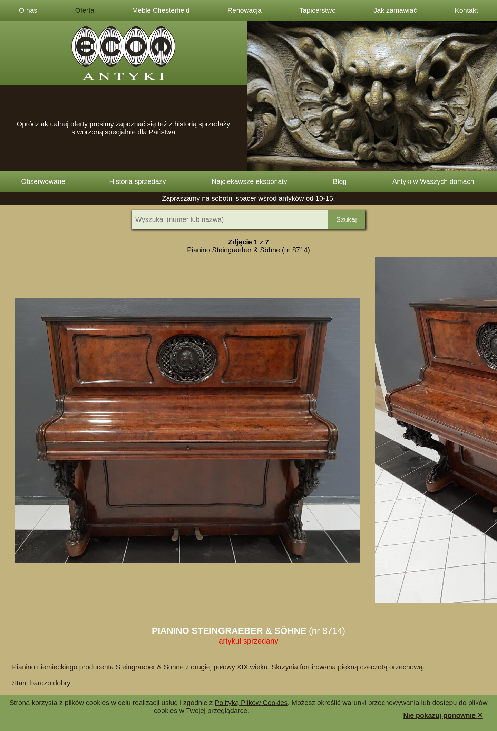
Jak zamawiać (395, 10)
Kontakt (466, 10)
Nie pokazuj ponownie (443, 715)
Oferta (85, 10)
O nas (28, 10)
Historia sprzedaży (137, 181)
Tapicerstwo (317, 10)
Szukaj (346, 219)
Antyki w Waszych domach (433, 181)
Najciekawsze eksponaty (249, 181)
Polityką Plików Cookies (251, 702)
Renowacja (244, 10)
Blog (340, 181)
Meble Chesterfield (161, 10)
